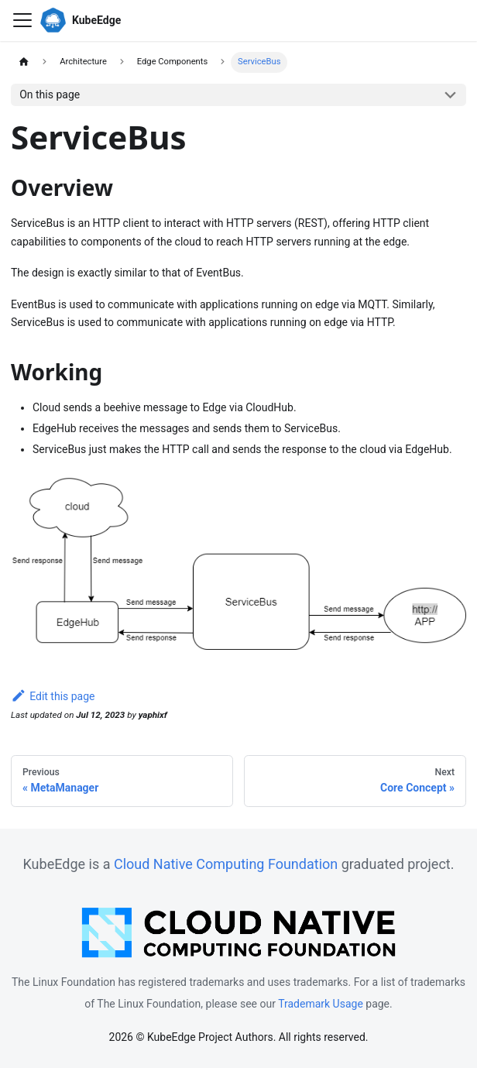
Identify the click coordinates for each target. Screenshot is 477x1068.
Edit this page (53, 696)
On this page (49, 94)
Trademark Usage (320, 1004)
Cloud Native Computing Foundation (226, 864)
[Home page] (23, 62)
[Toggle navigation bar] (22, 20)
